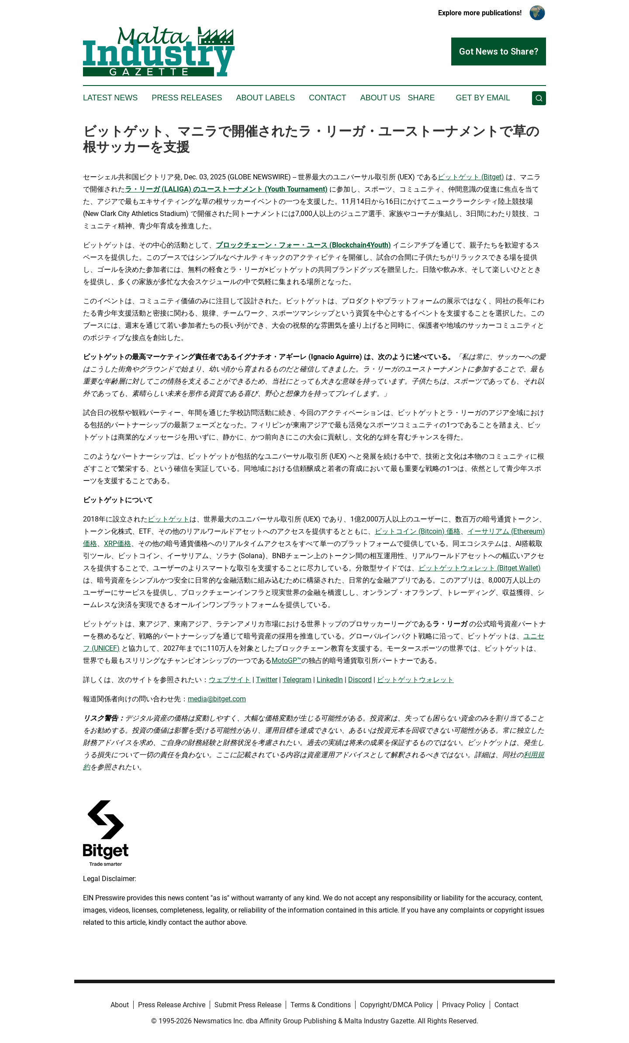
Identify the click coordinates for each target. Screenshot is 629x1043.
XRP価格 (117, 543)
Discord (360, 680)
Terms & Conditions (320, 1005)
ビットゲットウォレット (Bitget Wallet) (479, 568)
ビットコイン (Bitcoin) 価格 (417, 531)
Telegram (297, 680)
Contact (327, 97)
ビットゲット (169, 519)
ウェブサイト (230, 680)
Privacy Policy (463, 1005)
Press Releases (187, 97)
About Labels (265, 97)
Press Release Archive (171, 1005)
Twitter (266, 680)
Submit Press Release (247, 1005)
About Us (380, 97)
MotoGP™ (286, 660)
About (120, 1005)
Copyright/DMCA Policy (396, 1005)
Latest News (110, 97)
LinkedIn (330, 680)
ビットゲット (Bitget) (471, 177)
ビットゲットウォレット (415, 680)
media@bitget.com (217, 699)
